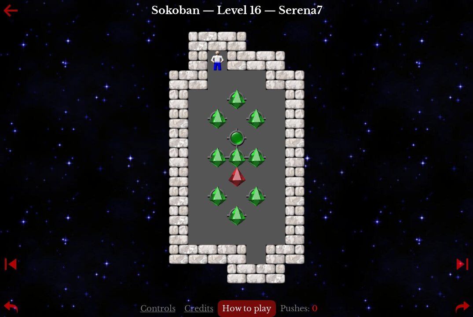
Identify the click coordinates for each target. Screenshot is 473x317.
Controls (158, 308)
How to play (246, 308)
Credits (198, 308)
